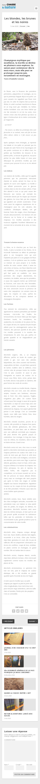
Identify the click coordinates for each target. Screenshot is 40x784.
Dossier (22, 26)
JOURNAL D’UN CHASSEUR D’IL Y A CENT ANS (20, 649)
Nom (6, 765)
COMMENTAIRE (9, 740)
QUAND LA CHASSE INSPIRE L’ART (17, 693)
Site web (29, 765)
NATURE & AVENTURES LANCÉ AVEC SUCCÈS (18, 715)
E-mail (18, 765)
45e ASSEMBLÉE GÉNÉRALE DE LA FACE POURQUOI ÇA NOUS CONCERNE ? (19, 671)
